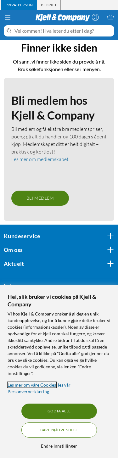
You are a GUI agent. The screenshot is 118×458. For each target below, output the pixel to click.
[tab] (19, 5)
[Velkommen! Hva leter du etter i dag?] (63, 31)
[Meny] (7, 17)
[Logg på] (95, 17)
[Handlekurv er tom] (110, 17)
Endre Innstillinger (59, 446)
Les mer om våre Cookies (32, 385)
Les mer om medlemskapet (40, 159)
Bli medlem (40, 198)
